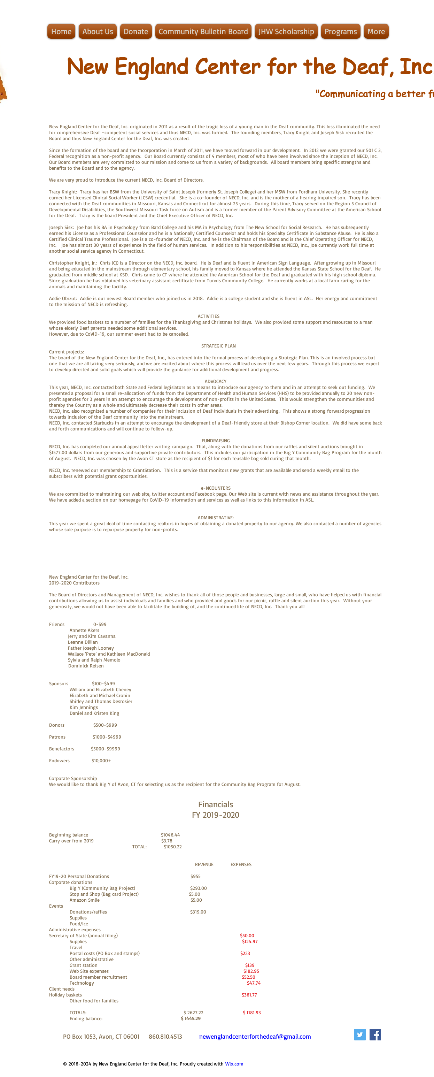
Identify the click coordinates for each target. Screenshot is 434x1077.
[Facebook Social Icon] (375, 1034)
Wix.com (234, 1064)
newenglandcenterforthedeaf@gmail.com (255, 1036)
